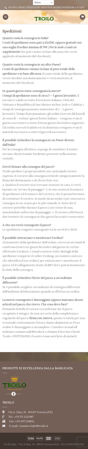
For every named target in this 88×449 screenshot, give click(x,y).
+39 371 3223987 (24, 417)
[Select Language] (43, 2)
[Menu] (5, 17)
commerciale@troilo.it (33, 426)
